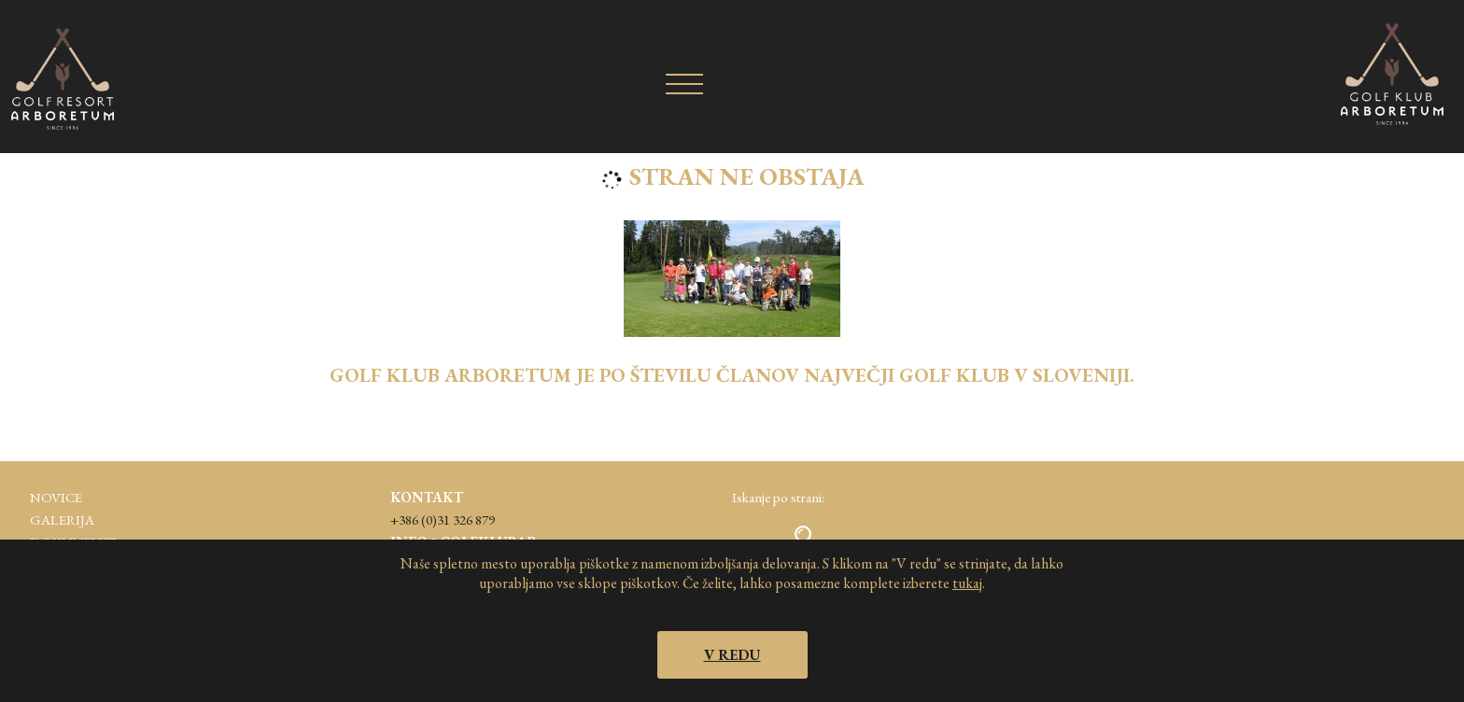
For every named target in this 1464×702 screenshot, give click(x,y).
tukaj (967, 583)
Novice (56, 497)
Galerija (62, 519)
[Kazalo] (684, 83)
